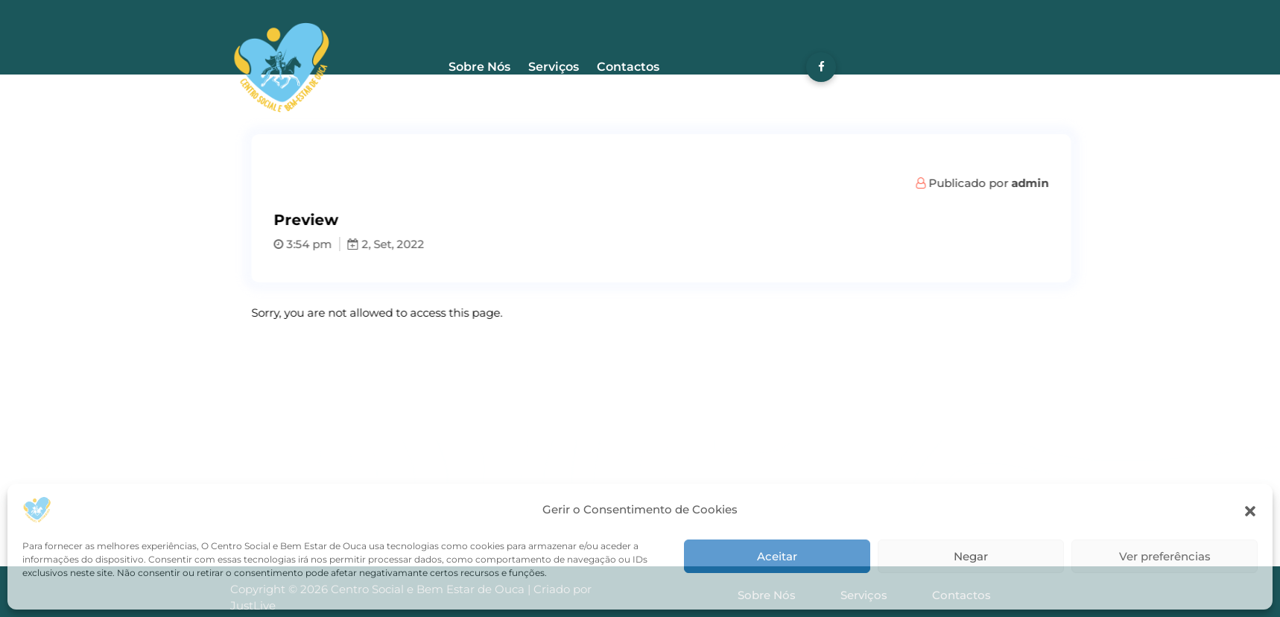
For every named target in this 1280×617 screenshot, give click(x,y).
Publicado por (1019, 183)
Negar (971, 556)
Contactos (628, 67)
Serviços (553, 67)
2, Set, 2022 (422, 244)
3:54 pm (340, 244)
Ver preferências (1165, 556)
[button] (1250, 509)
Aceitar (777, 556)
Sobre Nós (479, 67)
